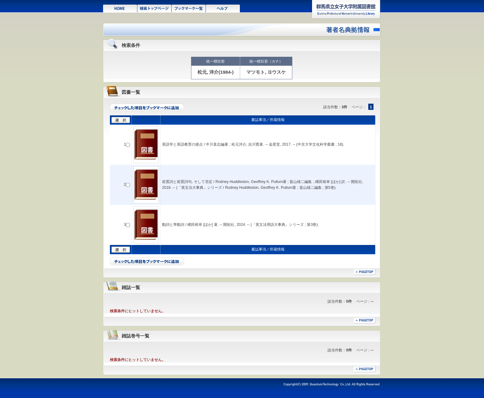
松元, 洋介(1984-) (216, 72)
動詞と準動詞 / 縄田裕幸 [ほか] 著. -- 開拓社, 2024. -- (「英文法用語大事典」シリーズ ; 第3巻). (240, 224)
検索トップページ (154, 8)
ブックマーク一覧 (189, 8)
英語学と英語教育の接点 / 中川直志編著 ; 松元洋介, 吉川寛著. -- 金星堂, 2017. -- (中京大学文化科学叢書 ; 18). (253, 144)
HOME (120, 8)
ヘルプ (223, 8)
